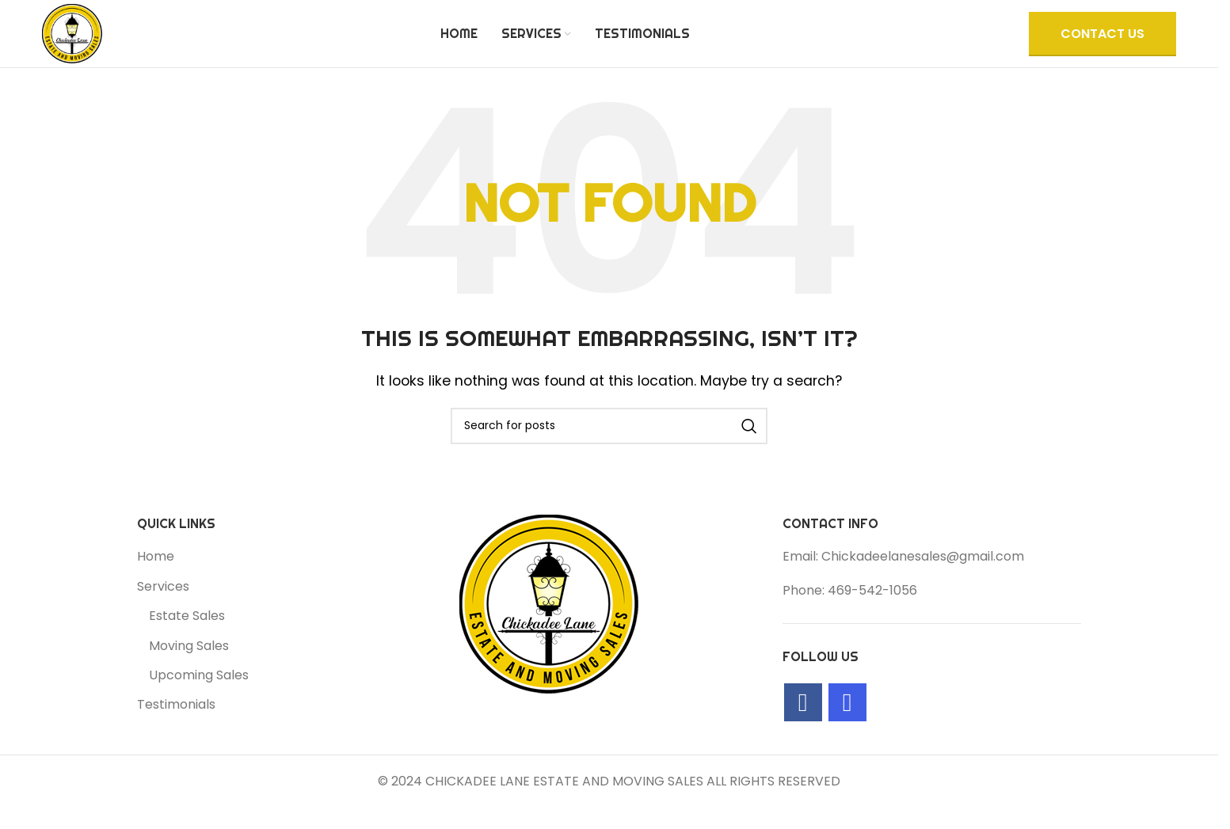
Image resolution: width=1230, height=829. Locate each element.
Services (163, 613)
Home (155, 584)
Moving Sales (189, 673)
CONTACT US (1102, 47)
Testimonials (176, 732)
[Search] (609, 453)
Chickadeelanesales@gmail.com (922, 584)
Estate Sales (187, 643)
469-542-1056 (872, 617)
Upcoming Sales (199, 702)
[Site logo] (85, 46)
